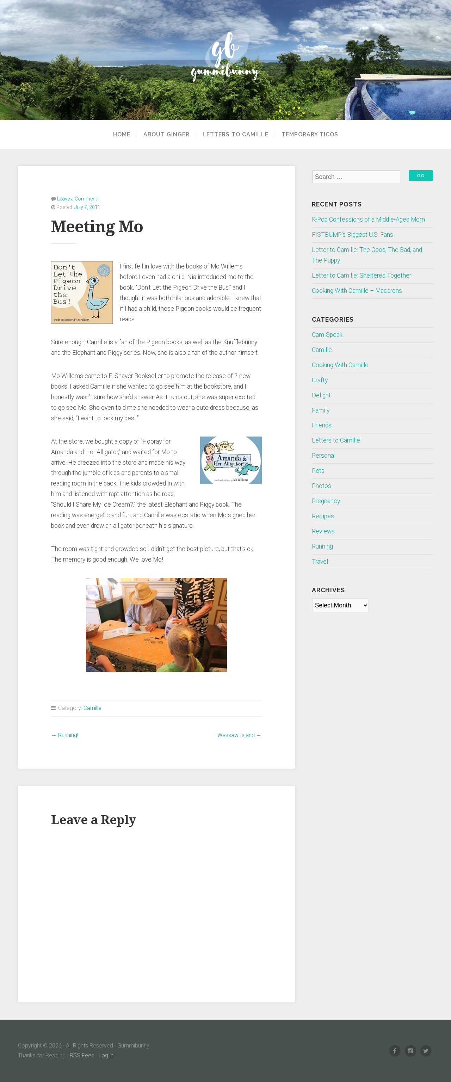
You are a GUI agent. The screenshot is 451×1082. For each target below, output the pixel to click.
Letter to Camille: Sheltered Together (361, 275)
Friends (322, 425)
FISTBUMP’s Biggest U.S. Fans (352, 234)
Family (320, 410)
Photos (321, 485)
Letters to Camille (235, 134)
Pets (318, 470)
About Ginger (166, 134)
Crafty (320, 380)
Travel (320, 561)
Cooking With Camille (340, 365)
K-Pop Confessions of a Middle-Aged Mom (368, 219)
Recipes (323, 516)
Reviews (323, 531)
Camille (92, 708)
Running (322, 546)
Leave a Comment (77, 199)
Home (121, 134)
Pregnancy (326, 501)
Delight (321, 395)
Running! (68, 735)
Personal (323, 455)
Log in (106, 1055)
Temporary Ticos (310, 134)
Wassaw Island (236, 735)
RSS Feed (82, 1055)
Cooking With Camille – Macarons (357, 290)
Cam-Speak (327, 334)
